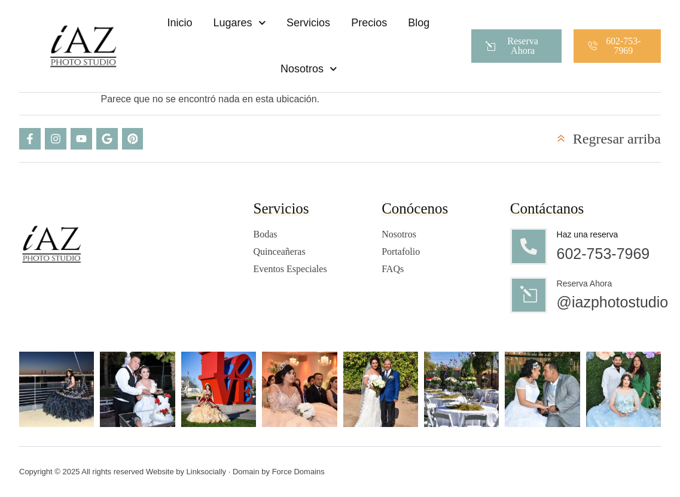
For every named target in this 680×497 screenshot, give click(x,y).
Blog (418, 23)
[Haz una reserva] (528, 246)
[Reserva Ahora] (528, 295)
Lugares (239, 23)
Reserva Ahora (584, 283)
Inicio (179, 23)
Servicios (308, 23)
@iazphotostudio (613, 302)
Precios (369, 23)
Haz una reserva (587, 234)
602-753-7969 (603, 253)
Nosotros (308, 69)
